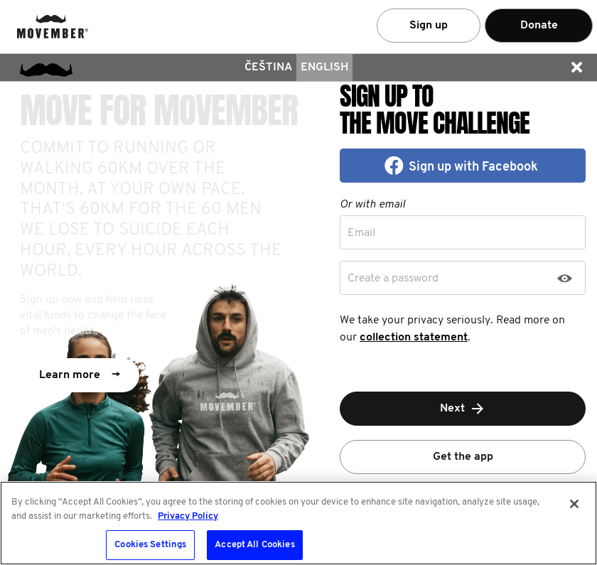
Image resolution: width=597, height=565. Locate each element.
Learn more (79, 375)
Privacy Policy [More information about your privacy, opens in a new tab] (188, 516)
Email (361, 233)
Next (463, 408)
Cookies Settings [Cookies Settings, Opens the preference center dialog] (150, 544)
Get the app (463, 457)
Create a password (393, 278)
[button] (576, 67)
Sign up (428, 25)
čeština (268, 67)
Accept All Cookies (254, 544)
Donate (539, 25)
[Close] (574, 504)
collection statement (414, 337)
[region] (298, 523)
